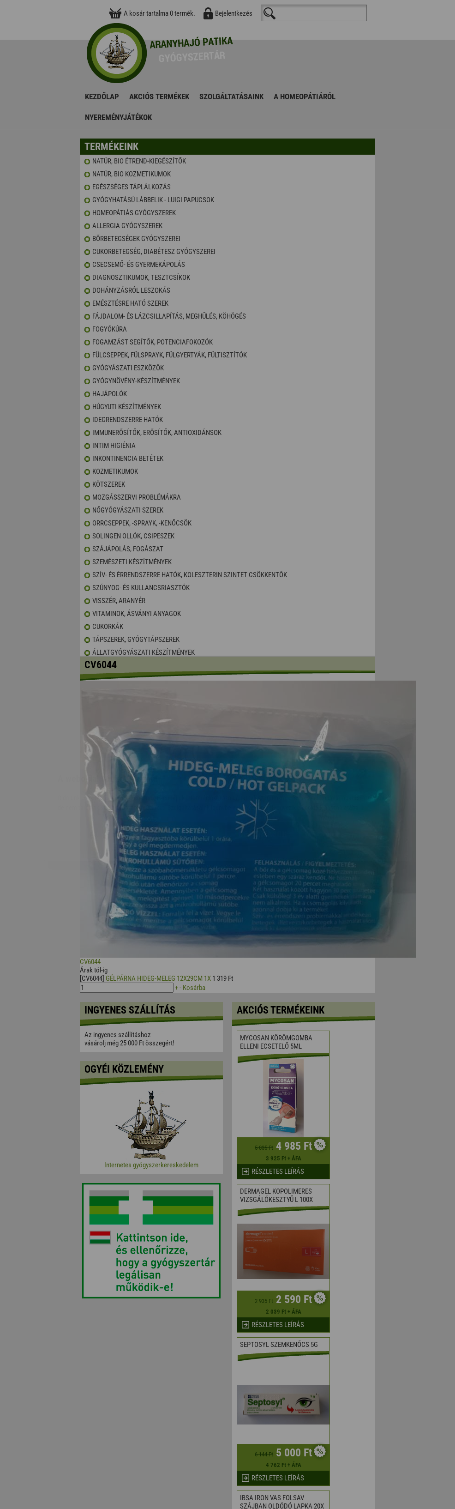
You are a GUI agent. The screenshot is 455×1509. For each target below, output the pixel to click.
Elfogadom (191, 779)
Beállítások (263, 779)
